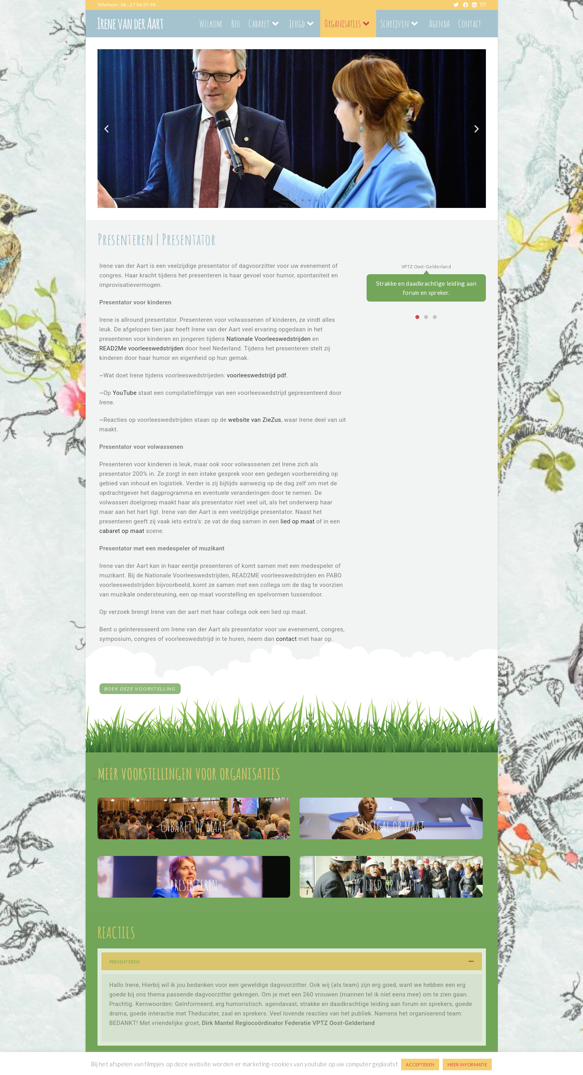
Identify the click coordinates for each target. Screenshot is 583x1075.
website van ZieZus (254, 419)
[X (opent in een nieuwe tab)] (458, 5)
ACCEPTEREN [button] (420, 1064)
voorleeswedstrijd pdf (257, 375)
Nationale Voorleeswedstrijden (268, 338)
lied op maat (298, 521)
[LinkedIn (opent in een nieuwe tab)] (476, 5)
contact (286, 638)
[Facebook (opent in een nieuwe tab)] (467, 5)
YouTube (124, 392)
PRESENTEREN (124, 961)
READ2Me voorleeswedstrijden (141, 348)
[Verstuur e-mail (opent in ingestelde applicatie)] (483, 5)
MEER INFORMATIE (467, 1064)
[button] (106, 128)
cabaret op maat (122, 531)
